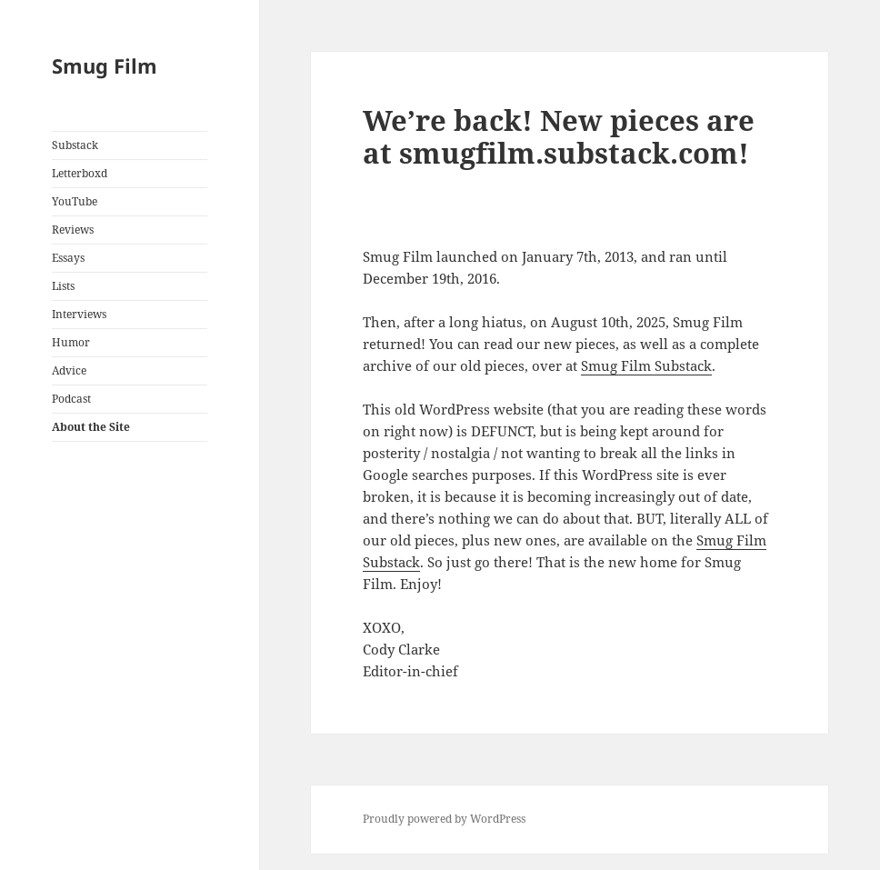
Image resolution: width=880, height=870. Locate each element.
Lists (63, 286)
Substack (75, 145)
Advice (69, 370)
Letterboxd (79, 173)
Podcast (71, 398)
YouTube (74, 201)
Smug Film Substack (646, 365)
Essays (68, 257)
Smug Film (104, 65)
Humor (71, 342)
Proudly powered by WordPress (444, 818)
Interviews (79, 314)
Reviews (73, 229)
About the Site (91, 427)
